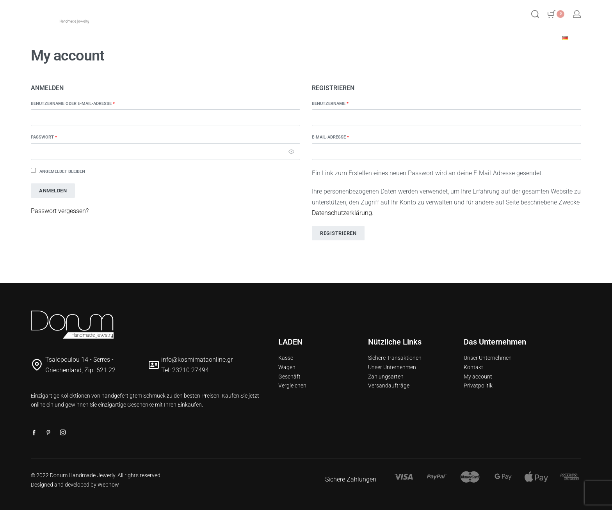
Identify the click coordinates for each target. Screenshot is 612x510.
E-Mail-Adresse (345, 137)
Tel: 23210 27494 (185, 370)
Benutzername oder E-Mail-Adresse (88, 103)
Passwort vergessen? (60, 211)
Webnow (108, 485)
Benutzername (345, 103)
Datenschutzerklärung (342, 213)
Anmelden (53, 191)
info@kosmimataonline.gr (197, 359)
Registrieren (338, 233)
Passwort (59, 137)
